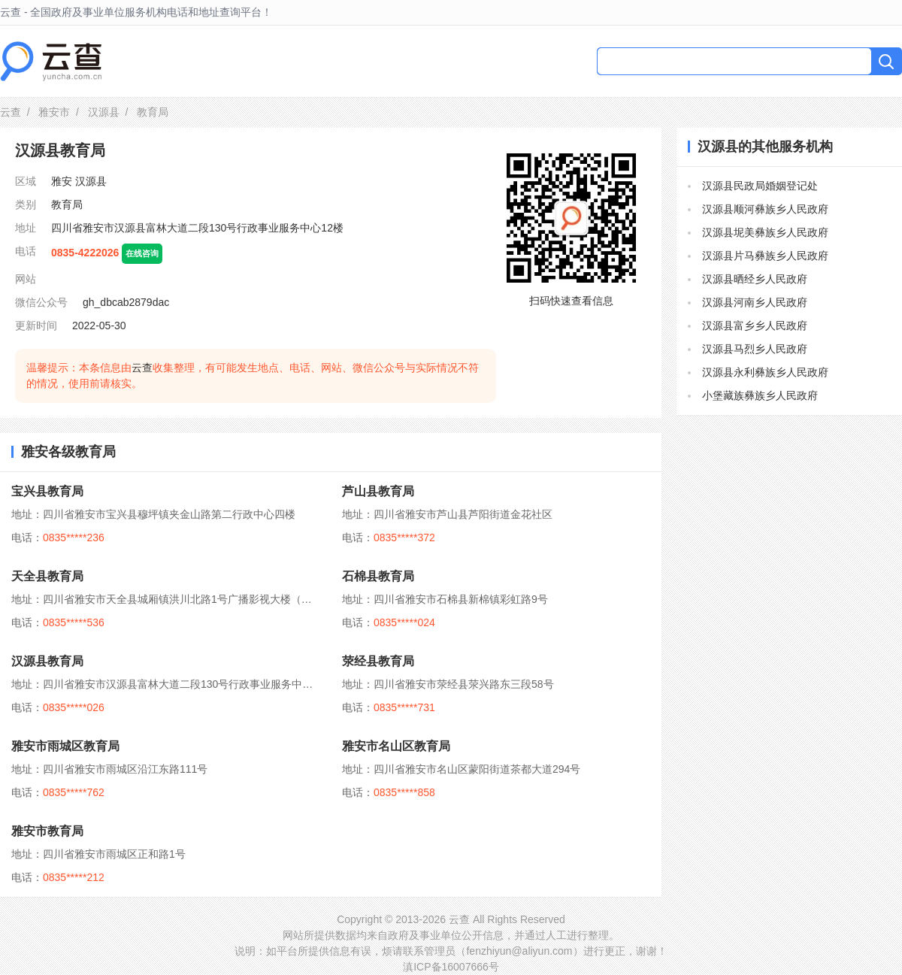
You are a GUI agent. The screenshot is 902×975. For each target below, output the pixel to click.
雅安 (61, 181)
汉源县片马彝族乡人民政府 (765, 256)
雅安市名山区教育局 (396, 746)
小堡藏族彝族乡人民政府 (760, 395)
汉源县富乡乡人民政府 (754, 325)
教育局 (67, 204)
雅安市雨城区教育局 (65, 746)
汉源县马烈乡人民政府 (754, 349)
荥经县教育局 (378, 661)
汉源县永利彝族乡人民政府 (765, 372)
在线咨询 (142, 253)
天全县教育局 (47, 576)
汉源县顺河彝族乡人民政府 (765, 209)
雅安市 (54, 112)
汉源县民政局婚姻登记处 (760, 186)
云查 (10, 112)
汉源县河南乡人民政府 (754, 302)
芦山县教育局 (378, 491)
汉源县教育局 (47, 661)
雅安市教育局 (47, 831)
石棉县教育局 (378, 576)
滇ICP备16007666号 (451, 967)
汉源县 (104, 112)
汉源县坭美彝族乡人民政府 (765, 232)
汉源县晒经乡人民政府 (754, 279)
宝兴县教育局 (47, 491)
